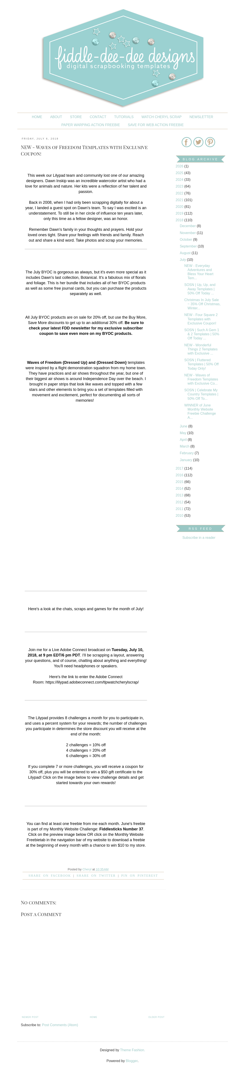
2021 (180, 200)
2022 (180, 193)
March (185, 446)
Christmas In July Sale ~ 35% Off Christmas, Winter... (202, 304)
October (186, 239)
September (189, 246)
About (56, 117)
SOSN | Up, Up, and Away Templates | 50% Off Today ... (200, 289)
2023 (180, 186)
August (185, 253)
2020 (180, 207)
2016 (180, 475)
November (188, 233)
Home (37, 117)
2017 (180, 468)
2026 (180, 166)
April (184, 439)
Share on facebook (50, 875)
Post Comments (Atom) (60, 1025)
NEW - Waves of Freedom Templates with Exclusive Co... (201, 379)
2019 (180, 213)
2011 (180, 509)
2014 (180, 488)
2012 (180, 502)
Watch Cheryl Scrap (162, 117)
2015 (180, 482)
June (184, 426)
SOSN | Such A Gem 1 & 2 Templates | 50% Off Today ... (201, 334)
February (187, 453)
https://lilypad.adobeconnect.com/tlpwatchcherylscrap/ (92, 682)
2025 (180, 173)
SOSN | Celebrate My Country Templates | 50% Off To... (201, 394)
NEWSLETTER (201, 117)
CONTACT (98, 117)
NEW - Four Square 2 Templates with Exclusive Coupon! (201, 319)
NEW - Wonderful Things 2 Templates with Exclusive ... (200, 349)
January (186, 460)
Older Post (157, 1017)
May (183, 433)
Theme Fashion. (132, 1050)
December (188, 226)
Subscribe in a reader (198, 537)
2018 (180, 220)
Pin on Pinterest (139, 875)
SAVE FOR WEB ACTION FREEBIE (156, 125)
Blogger (131, 1061)
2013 (180, 495)
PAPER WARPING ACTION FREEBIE (90, 125)
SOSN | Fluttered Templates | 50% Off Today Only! (201, 364)
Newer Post (30, 1017)
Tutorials (124, 117)
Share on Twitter (96, 875)
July (183, 260)
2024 (180, 179)
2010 (180, 515)
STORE (76, 117)
